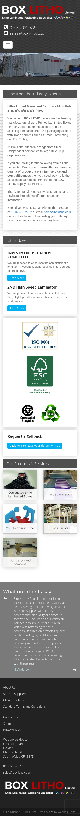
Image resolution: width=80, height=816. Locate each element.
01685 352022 (19, 27)
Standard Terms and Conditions (24, 707)
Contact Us (10, 717)
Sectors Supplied (14, 694)
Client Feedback (13, 700)
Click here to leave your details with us (35, 445)
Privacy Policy (12, 730)
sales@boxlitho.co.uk (25, 33)
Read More (17, 278)
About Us (9, 687)
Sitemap (8, 724)
